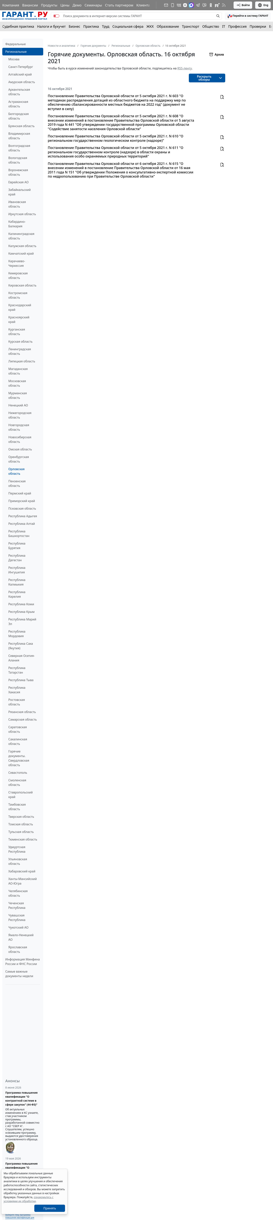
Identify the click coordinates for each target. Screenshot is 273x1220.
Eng (263, 5)
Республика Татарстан (16, 670)
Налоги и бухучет (51, 26)
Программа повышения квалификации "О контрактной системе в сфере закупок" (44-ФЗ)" (21, 1098)
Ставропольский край (20, 794)
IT (223, 26)
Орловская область (16, 471)
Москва (13, 59)
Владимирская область (19, 135)
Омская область (20, 449)
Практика (91, 26)
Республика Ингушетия (16, 570)
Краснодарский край (19, 307)
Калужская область (22, 246)
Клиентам (144, 5)
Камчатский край (21, 253)
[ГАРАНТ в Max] (191, 5)
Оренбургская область (18, 459)
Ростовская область (16, 702)
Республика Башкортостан (18, 533)
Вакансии (30, 5)
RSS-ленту (184, 68)
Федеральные (15, 44)
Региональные (16, 52)
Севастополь (17, 773)
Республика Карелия (16, 594)
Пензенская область (17, 483)
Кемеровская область (18, 275)
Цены (64, 5)
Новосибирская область (19, 439)
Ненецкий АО (18, 405)
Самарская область (22, 719)
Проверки (258, 26)
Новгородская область (18, 427)
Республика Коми (21, 604)
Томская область (20, 824)
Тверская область (21, 817)
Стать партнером (119, 5)
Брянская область (21, 126)
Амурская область (21, 82)
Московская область (17, 383)
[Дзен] (185, 5)
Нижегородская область (19, 415)
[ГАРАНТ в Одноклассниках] (211, 5)
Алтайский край (20, 74)
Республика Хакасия (16, 690)
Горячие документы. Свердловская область (18, 758)
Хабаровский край (21, 871)
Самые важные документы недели (19, 973)
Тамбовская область (17, 806)
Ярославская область (17, 949)
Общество (210, 26)
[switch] (56, 15)
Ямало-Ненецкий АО (21, 937)
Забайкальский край (19, 192)
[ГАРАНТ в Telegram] (198, 5)
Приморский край (21, 501)
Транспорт (190, 26)
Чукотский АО (18, 927)
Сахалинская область (17, 741)
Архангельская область (19, 91)
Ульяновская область (17, 861)
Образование (168, 26)
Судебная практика (18, 26)
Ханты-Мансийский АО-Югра (22, 881)
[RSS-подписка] (223, 5)
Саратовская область (17, 729)
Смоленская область (17, 782)
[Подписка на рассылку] (166, 5)
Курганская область (16, 331)
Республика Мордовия (16, 633)
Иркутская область (22, 214)
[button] (248, 16)
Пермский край (19, 493)
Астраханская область (18, 104)
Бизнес (74, 26)
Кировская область (22, 285)
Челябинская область (18, 893)
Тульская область (21, 832)
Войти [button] (243, 5)
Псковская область (22, 508)
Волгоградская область (19, 148)
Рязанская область (22, 712)
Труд (105, 26)
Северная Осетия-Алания (21, 658)
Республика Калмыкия (16, 582)
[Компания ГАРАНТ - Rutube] (217, 5)
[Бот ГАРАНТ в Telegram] (204, 5)
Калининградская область (21, 236)
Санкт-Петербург (20, 67)
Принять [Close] (49, 1208)
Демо (77, 5)
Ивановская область (17, 204)
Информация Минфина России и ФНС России (22, 961)
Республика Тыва (21, 680)
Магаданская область (18, 371)
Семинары (93, 5)
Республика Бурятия (16, 545)
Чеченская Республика (16, 905)
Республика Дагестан (16, 557)
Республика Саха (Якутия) (20, 645)
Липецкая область (21, 361)
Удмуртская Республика (16, 849)
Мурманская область (17, 395)
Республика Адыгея (22, 516)
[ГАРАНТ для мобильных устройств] (172, 5)
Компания (10, 5)
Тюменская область (22, 839)
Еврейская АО (18, 182)
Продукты (49, 5)
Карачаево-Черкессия (16, 263)
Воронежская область (18, 172)
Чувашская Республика (16, 917)
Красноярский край (18, 319)
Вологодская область (17, 160)
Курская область (20, 341)
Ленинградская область (19, 351)
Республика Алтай (21, 524)
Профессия (237, 26)
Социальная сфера (128, 26)
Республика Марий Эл (22, 621)
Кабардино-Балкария (17, 224)
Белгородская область (18, 116)
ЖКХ (150, 26)
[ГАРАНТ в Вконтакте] (179, 5)
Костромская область (17, 295)
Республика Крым (21, 612)
